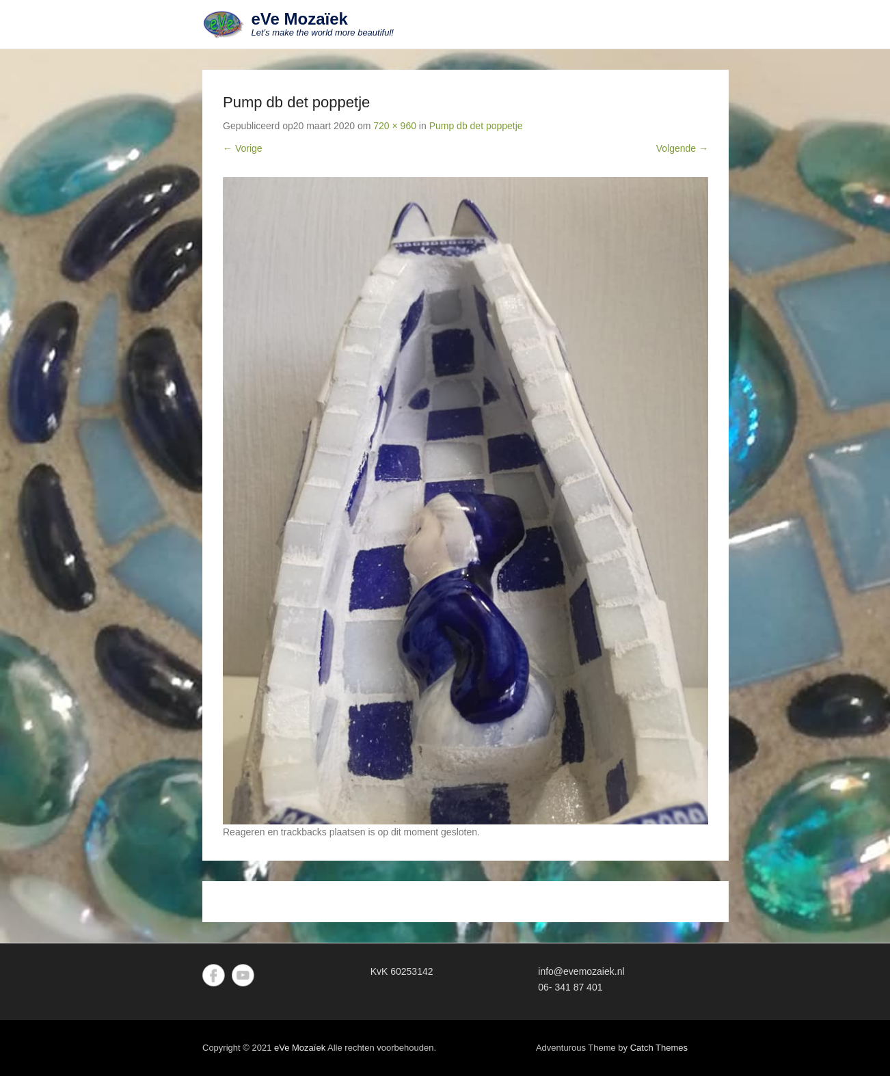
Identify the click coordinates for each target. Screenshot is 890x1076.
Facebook (213, 975)
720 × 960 (394, 125)
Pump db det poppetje (476, 125)
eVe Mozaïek (300, 19)
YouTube (243, 975)
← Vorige (242, 148)
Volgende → (682, 148)
